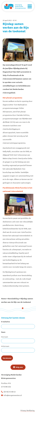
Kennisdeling (13, 298)
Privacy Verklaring (28, 410)
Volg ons (19, 367)
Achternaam (5, 346)
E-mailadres (5, 322)
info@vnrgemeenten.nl (13, 395)
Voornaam (4, 337)
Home (3, 298)
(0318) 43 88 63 (10, 392)
